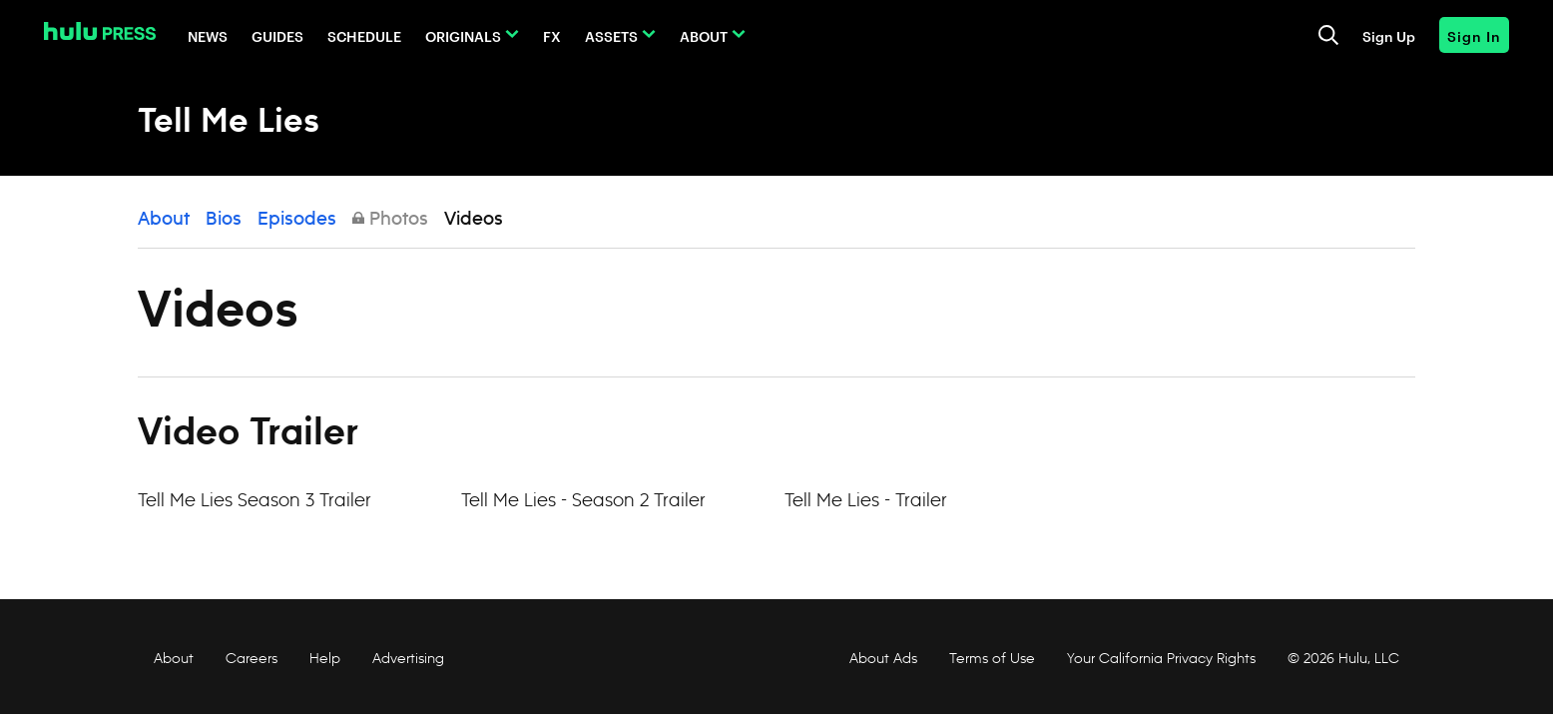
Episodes (297, 220)
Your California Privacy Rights (1161, 658)
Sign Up (1388, 35)
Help (324, 658)
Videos (473, 220)
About (704, 35)
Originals (463, 35)
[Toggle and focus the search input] (1328, 35)
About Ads (881, 658)
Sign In (1474, 35)
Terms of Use (992, 658)
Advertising (408, 658)
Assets (611, 35)
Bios (224, 220)
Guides (277, 35)
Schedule (364, 35)
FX (552, 35)
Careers (251, 658)
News (208, 35)
